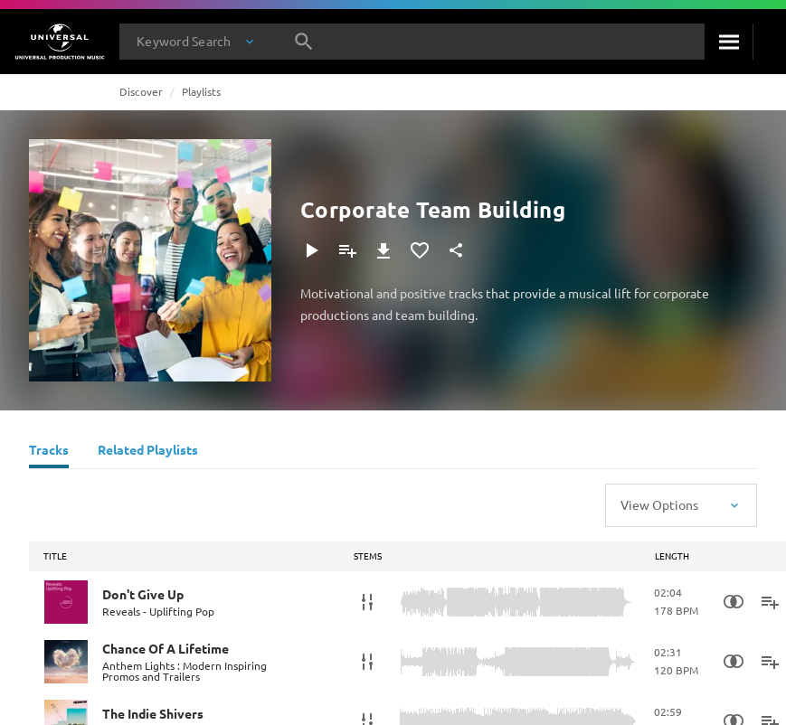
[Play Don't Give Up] (66, 602)
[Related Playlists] (148, 452)
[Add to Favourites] (420, 250)
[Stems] (367, 602)
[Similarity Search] (733, 602)
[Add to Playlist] (347, 250)
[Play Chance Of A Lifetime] (66, 661)
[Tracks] (49, 452)
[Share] (456, 250)
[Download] (383, 250)
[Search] (728, 41)
